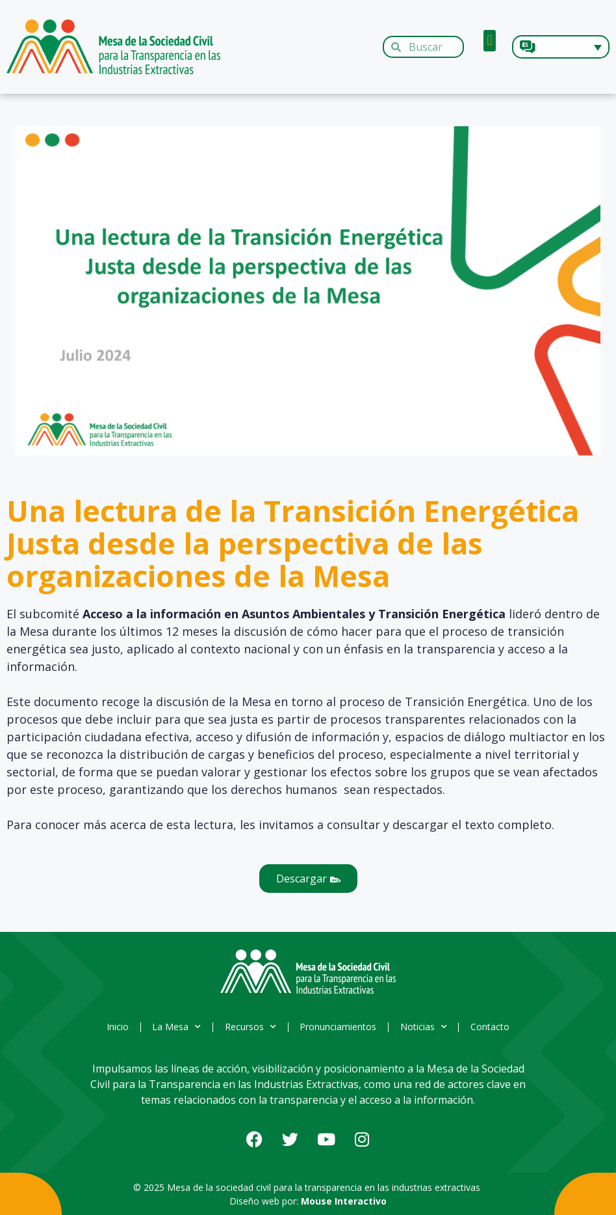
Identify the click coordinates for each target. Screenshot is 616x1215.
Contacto (497, 1026)
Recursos (249, 1027)
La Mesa (172, 1027)
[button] (489, 40)
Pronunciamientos (340, 1026)
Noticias (428, 1027)
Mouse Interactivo (344, 1201)
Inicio (110, 1026)
